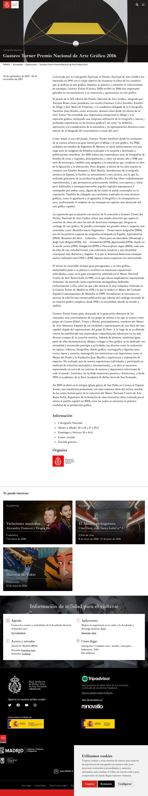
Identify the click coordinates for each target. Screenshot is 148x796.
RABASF (6, 65)
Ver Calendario (18, 633)
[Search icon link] (137, 5)
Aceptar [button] (89, 784)
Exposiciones (31, 65)
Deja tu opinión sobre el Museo (97, 692)
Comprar (26, 653)
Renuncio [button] (106, 784)
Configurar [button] (125, 784)
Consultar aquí (28, 650)
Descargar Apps (88, 633)
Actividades (18, 65)
